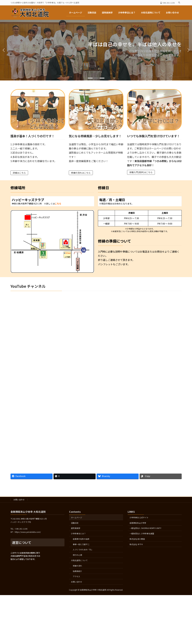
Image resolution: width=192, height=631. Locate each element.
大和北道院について (79, 560)
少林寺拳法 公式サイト (139, 517)
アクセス (76, 576)
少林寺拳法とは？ (78, 533)
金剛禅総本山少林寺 (138, 522)
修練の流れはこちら (81, 172)
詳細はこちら (19, 172)
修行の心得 (77, 555)
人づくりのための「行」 (83, 549)
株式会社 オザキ (136, 544)
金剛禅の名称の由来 (81, 539)
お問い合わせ (19, 499)
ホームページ (76, 517)
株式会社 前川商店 (137, 539)
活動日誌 (74, 522)
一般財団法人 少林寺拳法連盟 (142, 533)
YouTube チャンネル (27, 286)
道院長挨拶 (75, 528)
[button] (188, 50)
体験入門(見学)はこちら (141, 172)
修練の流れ (77, 565)
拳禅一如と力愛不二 (81, 544)
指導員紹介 (77, 571)
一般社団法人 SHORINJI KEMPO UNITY (145, 528)
